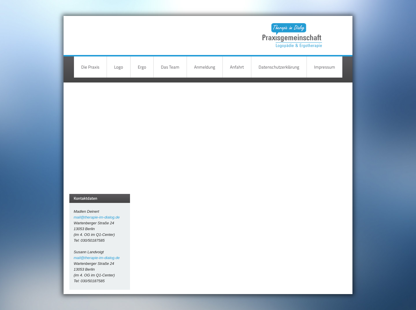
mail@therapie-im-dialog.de (97, 217)
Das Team (170, 67)
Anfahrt (237, 67)
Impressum (324, 67)
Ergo (142, 67)
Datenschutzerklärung (279, 67)
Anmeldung (204, 67)
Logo (118, 67)
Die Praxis (90, 67)
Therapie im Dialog (291, 31)
